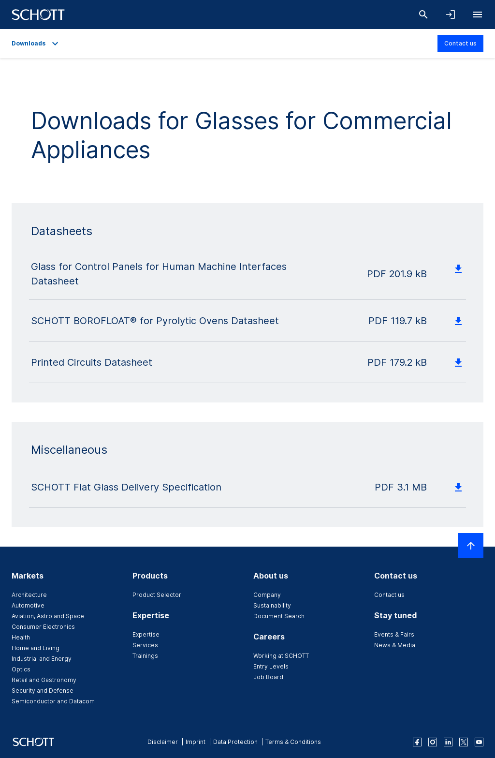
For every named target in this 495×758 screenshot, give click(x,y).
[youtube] (479, 742)
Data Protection (235, 741)
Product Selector (156, 594)
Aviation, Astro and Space (48, 616)
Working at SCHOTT (281, 655)
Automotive (28, 605)
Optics (21, 669)
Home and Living (35, 648)
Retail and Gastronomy (44, 680)
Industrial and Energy (42, 658)
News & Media (394, 645)
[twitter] (463, 742)
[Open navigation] (477, 14)
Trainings (145, 655)
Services (145, 645)
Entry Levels (271, 666)
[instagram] (432, 742)
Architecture (29, 594)
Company (267, 594)
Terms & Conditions (293, 741)
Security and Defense (42, 690)
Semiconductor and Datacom (53, 701)
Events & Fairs (394, 634)
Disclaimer (162, 741)
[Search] (423, 14)
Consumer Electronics (43, 626)
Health (21, 637)
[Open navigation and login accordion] (450, 14)
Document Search (279, 616)
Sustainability (272, 605)
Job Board (268, 677)
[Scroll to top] (470, 545)
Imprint (195, 741)
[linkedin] (448, 742)
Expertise (146, 634)
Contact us (460, 43)
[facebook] (417, 742)
